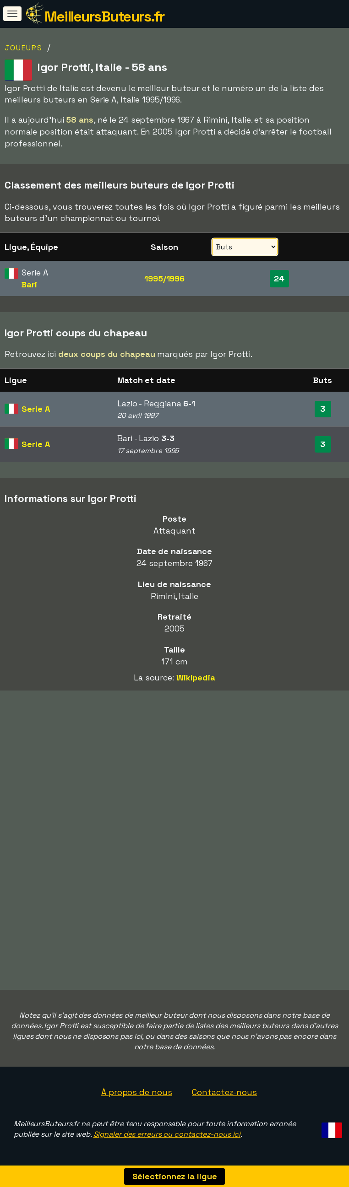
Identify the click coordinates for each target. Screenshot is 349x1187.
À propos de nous (136, 1092)
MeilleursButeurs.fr (104, 16)
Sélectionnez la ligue (174, 1176)
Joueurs (24, 48)
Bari (29, 284)
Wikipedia (195, 677)
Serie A (35, 409)
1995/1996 (164, 278)
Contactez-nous (224, 1092)
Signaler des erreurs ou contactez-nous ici (167, 1134)
